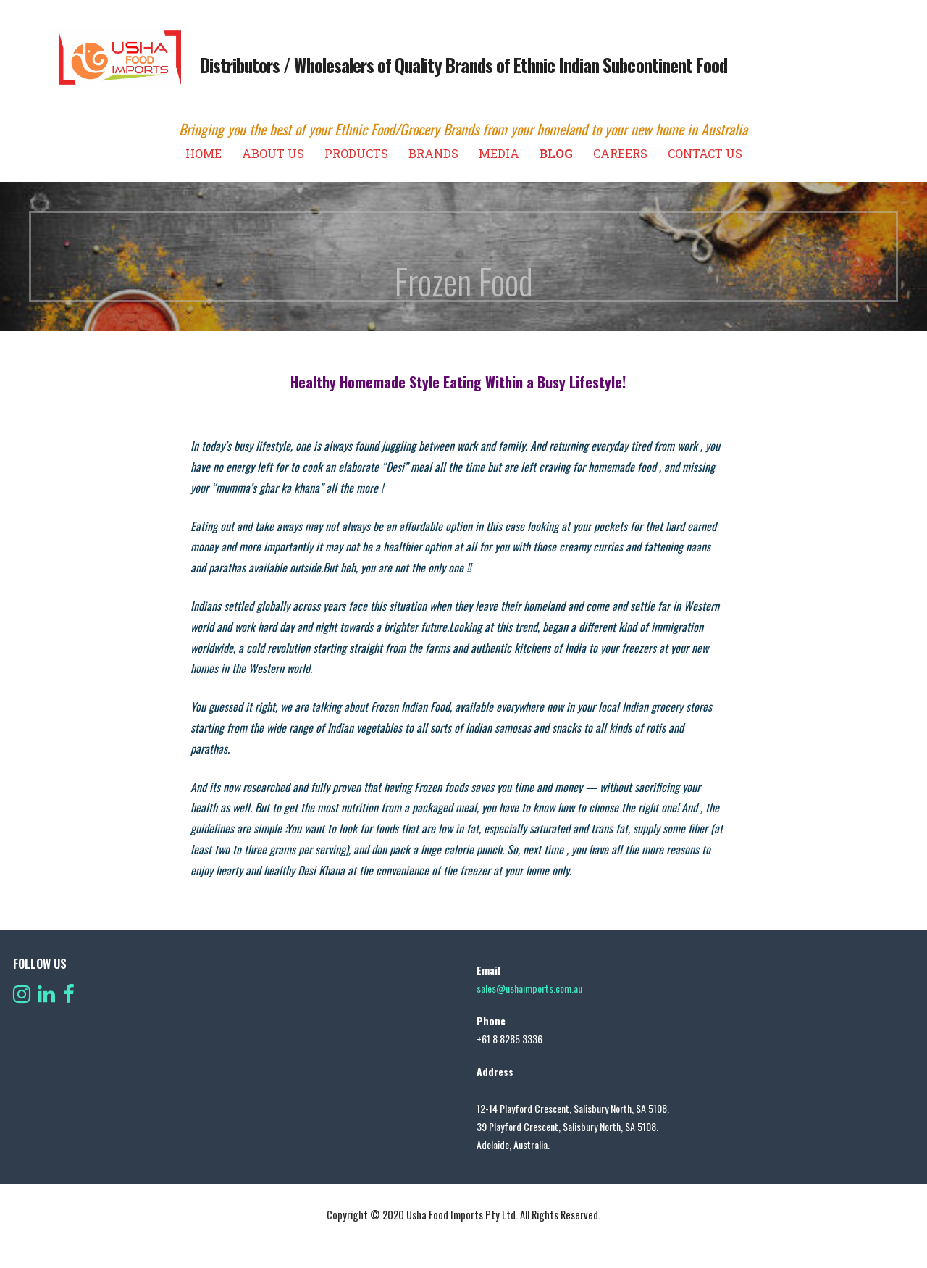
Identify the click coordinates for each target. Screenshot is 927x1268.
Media (499, 153)
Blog (556, 153)
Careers (620, 153)
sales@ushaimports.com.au (529, 988)
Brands (433, 153)
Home (203, 153)
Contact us (705, 153)
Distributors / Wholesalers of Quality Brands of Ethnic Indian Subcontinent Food (463, 64)
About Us (273, 153)
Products (356, 153)
